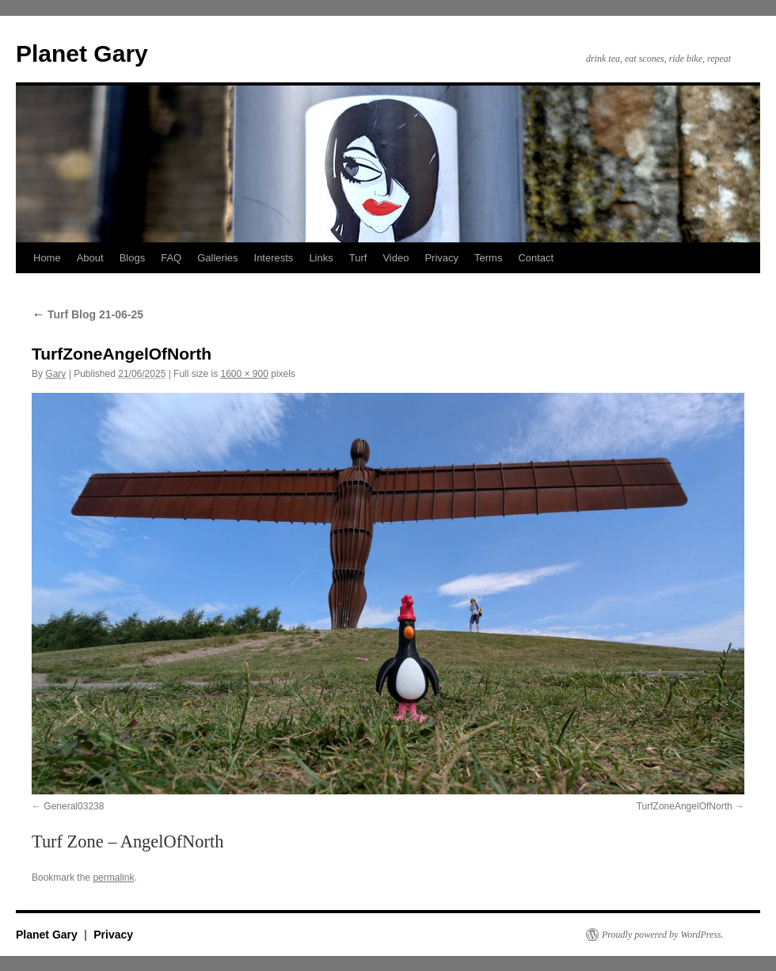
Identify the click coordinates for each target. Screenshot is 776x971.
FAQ (171, 258)
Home (47, 258)
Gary (55, 373)
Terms (488, 258)
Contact (535, 258)
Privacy (441, 258)
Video (395, 258)
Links (321, 258)
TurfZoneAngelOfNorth (684, 806)
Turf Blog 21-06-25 (87, 314)
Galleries (217, 258)
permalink (113, 877)
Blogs (133, 258)
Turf (358, 258)
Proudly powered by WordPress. (663, 934)
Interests (274, 258)
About (90, 258)
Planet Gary (82, 53)
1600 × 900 (244, 373)
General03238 (74, 806)
